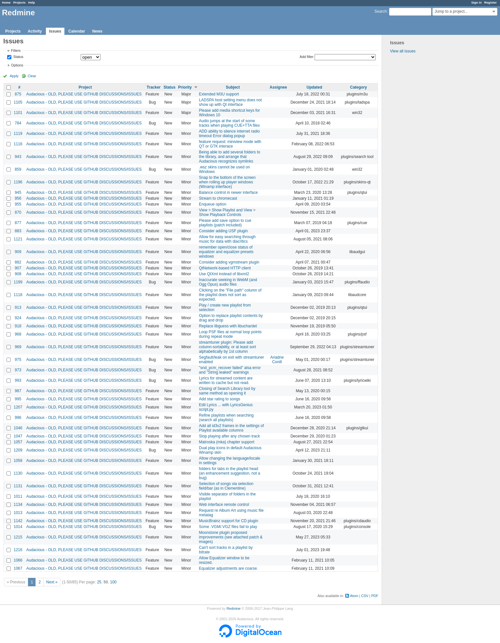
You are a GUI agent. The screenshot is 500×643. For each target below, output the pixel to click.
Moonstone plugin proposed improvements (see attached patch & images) (231, 537)
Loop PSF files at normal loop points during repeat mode (230, 334)
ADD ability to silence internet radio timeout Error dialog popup (229, 133)
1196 (18, 182)
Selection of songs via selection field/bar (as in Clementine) (226, 486)
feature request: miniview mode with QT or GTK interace (230, 144)
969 (18, 347)
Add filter (307, 57)
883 (18, 231)
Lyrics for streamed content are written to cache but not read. (226, 380)
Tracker (154, 87)
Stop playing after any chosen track (229, 436)
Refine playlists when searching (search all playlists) (226, 417)
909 (18, 252)
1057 (18, 442)
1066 (18, 560)
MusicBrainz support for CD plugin (228, 521)
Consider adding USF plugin (223, 231)
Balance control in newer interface (228, 192)
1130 (18, 473)
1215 (18, 537)
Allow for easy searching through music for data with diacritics (227, 239)
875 (18, 94)
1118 (18, 295)
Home (6, 2)
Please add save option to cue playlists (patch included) (225, 222)
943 (18, 156)
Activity (35, 31)
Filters (15, 50)
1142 (18, 521)
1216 (18, 550)
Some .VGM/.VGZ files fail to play (228, 526)
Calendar (76, 31)
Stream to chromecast (218, 198)
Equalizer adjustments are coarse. (228, 568)
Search (380, 11)
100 (113, 582)
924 (18, 318)
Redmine (233, 608)
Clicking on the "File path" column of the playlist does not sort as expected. (230, 295)
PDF (374, 596)
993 (18, 380)
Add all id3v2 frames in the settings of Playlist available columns (231, 428)
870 (18, 212)
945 (18, 192)
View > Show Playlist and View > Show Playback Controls (227, 212)
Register (490, 2)
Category (358, 87)
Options (17, 65)
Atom (354, 596)
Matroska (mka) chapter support (226, 442)
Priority (185, 87)
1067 (18, 568)
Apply (14, 76)
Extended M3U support (219, 94)
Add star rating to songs (219, 399)
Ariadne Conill (277, 359)
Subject (233, 87)
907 (18, 268)
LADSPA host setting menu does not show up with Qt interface (230, 102)
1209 (18, 450)
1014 (18, 526)
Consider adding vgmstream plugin (229, 262)
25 (99, 582)
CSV (364, 596)
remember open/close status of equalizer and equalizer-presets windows (226, 252)
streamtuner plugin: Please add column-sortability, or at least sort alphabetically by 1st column (227, 347)
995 (18, 399)
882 (18, 262)
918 (18, 326)
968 (18, 334)
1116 (18, 144)
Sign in (476, 2)
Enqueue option (212, 204)
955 (18, 204)
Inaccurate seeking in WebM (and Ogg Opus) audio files (228, 282)
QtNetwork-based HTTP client (225, 268)
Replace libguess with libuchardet (228, 326)
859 (18, 169)
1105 (18, 102)
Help (31, 2)
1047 (18, 436)
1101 (18, 112)
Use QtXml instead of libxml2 (224, 274)
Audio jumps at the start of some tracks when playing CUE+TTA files (229, 123)
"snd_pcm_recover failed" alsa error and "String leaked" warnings (230, 370)
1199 (18, 282)
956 (18, 198)
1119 (18, 133)
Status (17, 57)
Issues (55, 31)
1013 (18, 512)
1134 (18, 504)
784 (18, 123)
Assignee (278, 87)
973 (18, 370)
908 (18, 274)
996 (18, 417)
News (97, 31)
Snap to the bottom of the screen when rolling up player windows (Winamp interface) (227, 182)
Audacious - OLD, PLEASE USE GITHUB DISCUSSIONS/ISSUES (84, 94)
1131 (18, 486)
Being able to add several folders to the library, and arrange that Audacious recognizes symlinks (229, 157)
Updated (314, 87)
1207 (18, 407)
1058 (18, 460)
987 (18, 391)
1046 (18, 428)
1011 (18, 496)
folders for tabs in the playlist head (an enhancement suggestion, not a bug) (229, 473)
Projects (19, 2)
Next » (52, 582)
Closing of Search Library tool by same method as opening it (227, 390)
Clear (32, 76)
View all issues (402, 51)
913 (18, 307)
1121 (18, 239)
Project (85, 87)
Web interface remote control (224, 504)
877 (18, 223)
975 (18, 359)
